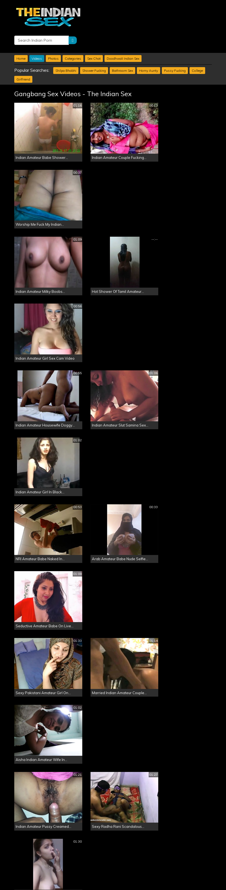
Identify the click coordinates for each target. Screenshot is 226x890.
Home (21, 37)
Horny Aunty (148, 49)
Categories (73, 37)
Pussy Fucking (175, 49)
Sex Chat (94, 37)
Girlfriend (23, 58)
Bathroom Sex (122, 49)
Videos (37, 37)
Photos (53, 37)
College (197, 49)
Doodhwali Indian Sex (123, 37)
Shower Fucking (94, 49)
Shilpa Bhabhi (65, 49)
